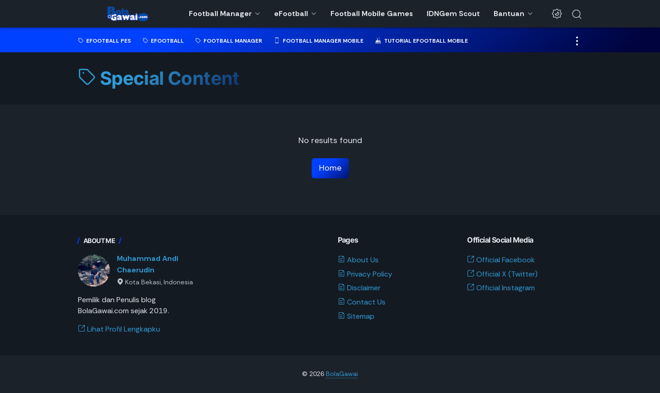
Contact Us (361, 302)
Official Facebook (501, 260)
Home (330, 167)
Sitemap (356, 316)
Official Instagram (501, 288)
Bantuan (509, 13)
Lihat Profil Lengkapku (119, 329)
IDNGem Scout (453, 13)
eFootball (291, 13)
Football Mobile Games (371, 13)
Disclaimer (359, 288)
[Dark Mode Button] (556, 13)
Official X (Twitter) (502, 274)
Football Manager (220, 13)
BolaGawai (342, 374)
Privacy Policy (365, 274)
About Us (358, 260)
